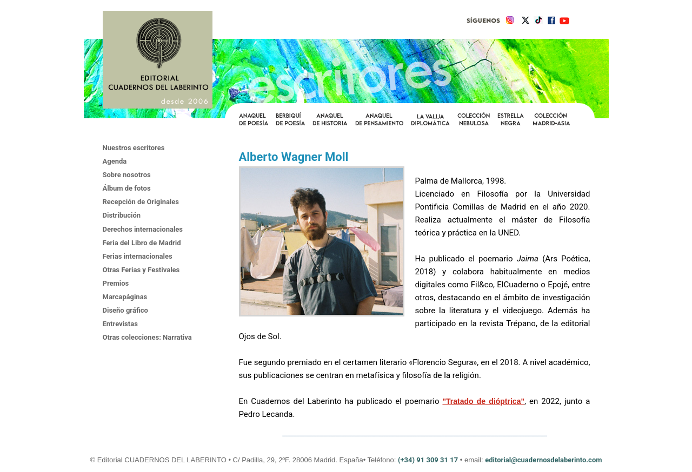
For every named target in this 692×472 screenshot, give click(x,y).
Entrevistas (120, 324)
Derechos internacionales (143, 229)
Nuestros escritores (134, 148)
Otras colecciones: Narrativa (147, 337)
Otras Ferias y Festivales (141, 270)
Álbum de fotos (127, 188)
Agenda (115, 161)
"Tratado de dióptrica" (483, 401)
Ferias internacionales (137, 256)
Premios (116, 283)
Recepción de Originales (141, 202)
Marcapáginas (125, 297)
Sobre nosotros (127, 175)
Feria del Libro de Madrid (142, 243)
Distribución (122, 215)
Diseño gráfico (125, 310)
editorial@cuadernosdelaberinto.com (543, 460)
